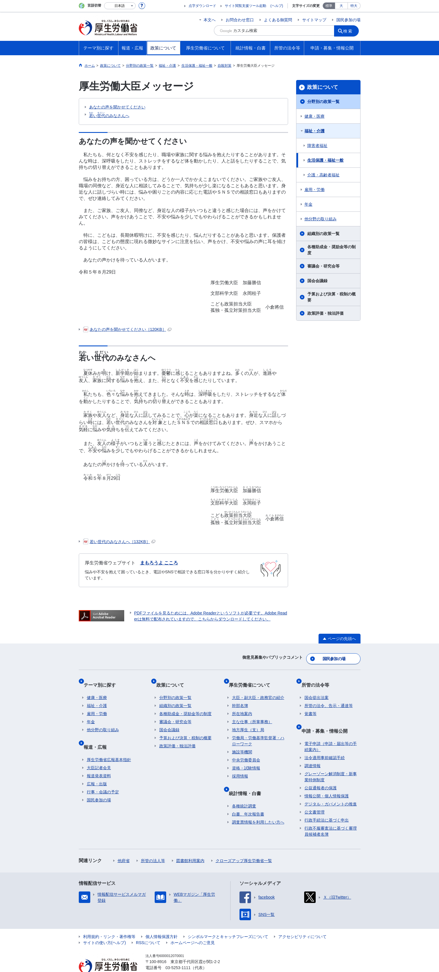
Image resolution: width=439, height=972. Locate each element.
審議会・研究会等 (323, 266)
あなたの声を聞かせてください (117, 107)
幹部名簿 (240, 696)
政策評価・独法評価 (325, 313)
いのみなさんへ (109, 115)
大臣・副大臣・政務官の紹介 (258, 688)
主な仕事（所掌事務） (252, 713)
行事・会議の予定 (103, 776)
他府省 (124, 845)
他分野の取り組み (320, 219)
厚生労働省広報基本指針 (109, 744)
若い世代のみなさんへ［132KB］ (119, 542)
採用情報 (240, 767)
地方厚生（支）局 (248, 721)
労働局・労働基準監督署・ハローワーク (258, 732)
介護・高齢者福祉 (323, 175)
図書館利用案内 (190, 845)
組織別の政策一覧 (323, 233)
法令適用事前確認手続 (324, 742)
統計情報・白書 (248, 780)
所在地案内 (242, 704)
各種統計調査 (244, 790)
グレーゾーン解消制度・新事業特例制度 (330, 761)
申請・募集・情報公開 (327, 718)
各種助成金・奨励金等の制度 (331, 250)
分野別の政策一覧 (323, 101)
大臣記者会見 (99, 752)
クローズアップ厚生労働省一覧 (244, 845)
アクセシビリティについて (302, 920)
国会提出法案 (316, 688)
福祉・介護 (314, 131)
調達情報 (312, 750)
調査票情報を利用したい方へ (258, 806)
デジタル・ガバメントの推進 (330, 788)
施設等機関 (242, 743)
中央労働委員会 (246, 751)
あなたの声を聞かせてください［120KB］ (127, 329)
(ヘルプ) (277, 6)
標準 (328, 6)
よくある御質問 (278, 20)
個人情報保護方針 (161, 920)
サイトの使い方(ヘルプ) (104, 927)
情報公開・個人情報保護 (326, 780)
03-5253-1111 (178, 952)
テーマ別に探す (103, 679)
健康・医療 (314, 116)
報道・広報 (98, 734)
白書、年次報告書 (248, 798)
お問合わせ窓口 (240, 20)
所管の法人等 (153, 845)
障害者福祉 (317, 145)
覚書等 (310, 704)
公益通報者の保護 (320, 772)
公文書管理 (314, 796)
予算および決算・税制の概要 (331, 297)
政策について (322, 87)
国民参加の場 (348, 20)
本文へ (210, 20)
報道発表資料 (99, 760)
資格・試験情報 (246, 759)
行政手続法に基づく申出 (326, 804)
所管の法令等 (318, 679)
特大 (353, 6)
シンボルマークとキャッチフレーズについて (228, 920)
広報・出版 (97, 768)
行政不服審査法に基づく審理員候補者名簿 (330, 815)
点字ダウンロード (202, 6)
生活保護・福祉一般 (325, 160)
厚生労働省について (252, 679)
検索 (350, 30)
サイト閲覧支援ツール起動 (245, 6)
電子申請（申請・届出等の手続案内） (330, 730)
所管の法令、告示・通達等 (328, 696)
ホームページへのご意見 (192, 927)
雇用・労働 (314, 189)
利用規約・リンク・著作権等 (109, 920)
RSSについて (148, 927)
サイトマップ (314, 20)
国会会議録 (317, 280)
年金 (308, 204)
